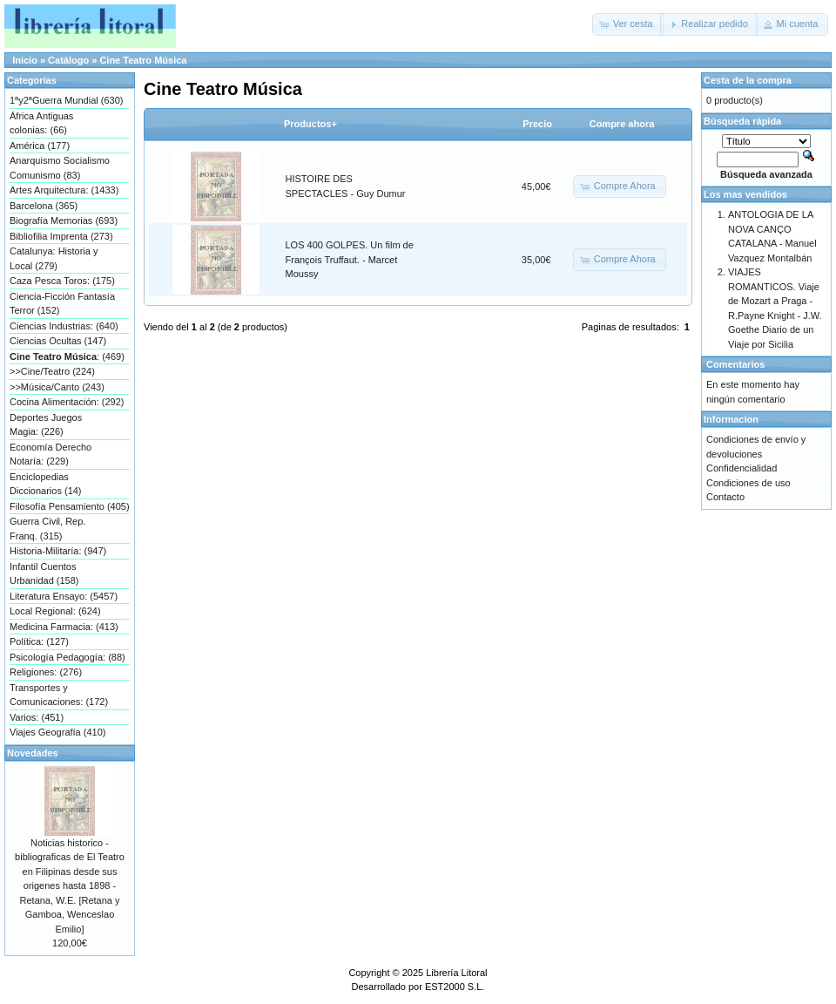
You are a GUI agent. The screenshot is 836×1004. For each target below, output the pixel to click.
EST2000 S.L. (455, 986)
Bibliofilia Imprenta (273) (61, 236)
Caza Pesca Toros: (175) (62, 280)
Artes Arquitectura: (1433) (64, 190)
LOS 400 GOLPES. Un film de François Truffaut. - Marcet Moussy (350, 259)
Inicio (24, 60)
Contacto (725, 497)
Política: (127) (39, 641)
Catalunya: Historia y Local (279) (54, 258)
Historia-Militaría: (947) (58, 551)
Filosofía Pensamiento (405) (70, 506)
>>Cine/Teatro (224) (52, 371)
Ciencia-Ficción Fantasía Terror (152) (62, 303)
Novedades (32, 753)
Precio (537, 124)
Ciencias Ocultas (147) (58, 341)
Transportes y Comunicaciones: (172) (59, 695)
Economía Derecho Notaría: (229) (50, 454)
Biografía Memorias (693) (64, 220)
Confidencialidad (741, 468)
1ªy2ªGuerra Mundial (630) (66, 100)
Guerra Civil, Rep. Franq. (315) (47, 528)
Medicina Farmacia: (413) (64, 626)
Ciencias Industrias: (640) (64, 326)
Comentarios (735, 364)
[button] (628, 24)
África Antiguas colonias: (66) (41, 123)
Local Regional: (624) (55, 611)
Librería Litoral (456, 972)
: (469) (67, 356)
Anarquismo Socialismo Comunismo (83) (60, 167)
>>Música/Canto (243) (57, 387)
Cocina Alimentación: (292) (67, 402)
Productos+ (310, 124)
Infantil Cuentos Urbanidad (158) (44, 574)
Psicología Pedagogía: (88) (67, 657)
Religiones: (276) (46, 672)
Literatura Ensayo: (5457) (64, 596)
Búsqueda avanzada (766, 174)
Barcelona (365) (44, 205)
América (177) (40, 145)
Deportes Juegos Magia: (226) (46, 425)
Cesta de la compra (748, 80)
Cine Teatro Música (142, 60)
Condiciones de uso (748, 483)
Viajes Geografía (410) (57, 732)
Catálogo (68, 60)
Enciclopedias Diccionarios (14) (46, 484)
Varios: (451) (37, 717)
